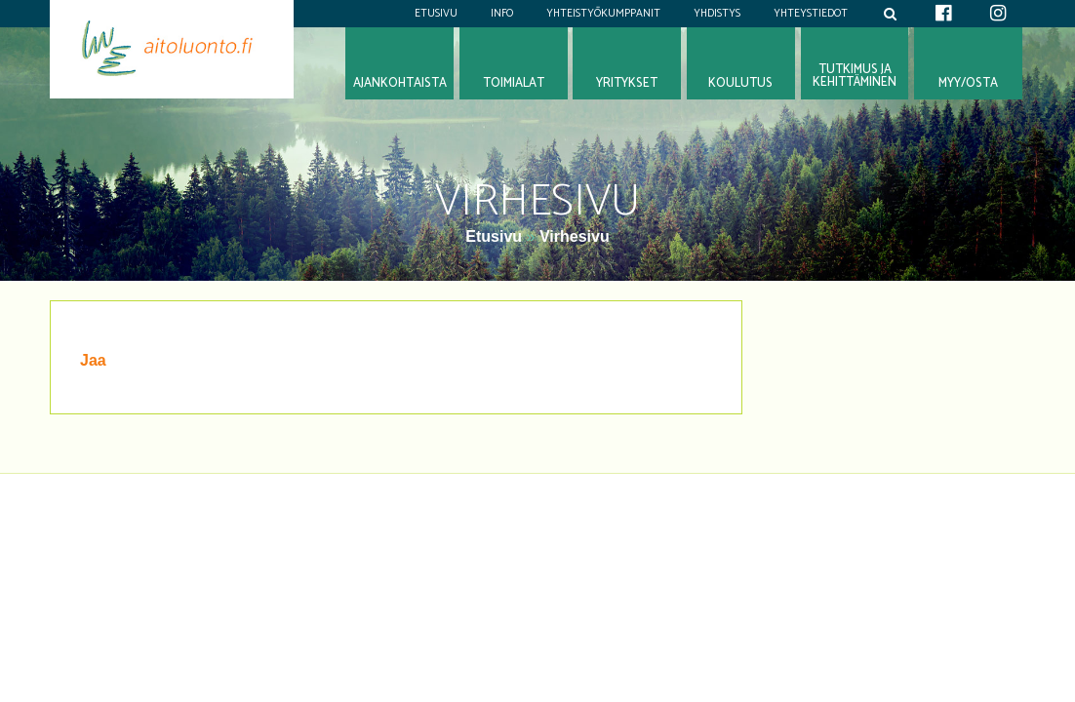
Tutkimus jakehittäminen (854, 76)
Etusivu (436, 13)
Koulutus (740, 83)
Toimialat (513, 83)
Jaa (93, 360)
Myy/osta (968, 83)
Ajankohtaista (400, 83)
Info (502, 13)
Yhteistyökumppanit (603, 13)
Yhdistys (717, 13)
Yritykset (626, 83)
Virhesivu (574, 236)
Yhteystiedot (811, 13)
